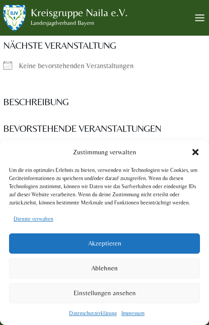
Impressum (132, 313)
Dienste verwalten (33, 219)
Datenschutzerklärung (93, 313)
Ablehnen (104, 268)
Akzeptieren (104, 243)
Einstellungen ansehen (105, 293)
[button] (195, 152)
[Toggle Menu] (199, 18)
